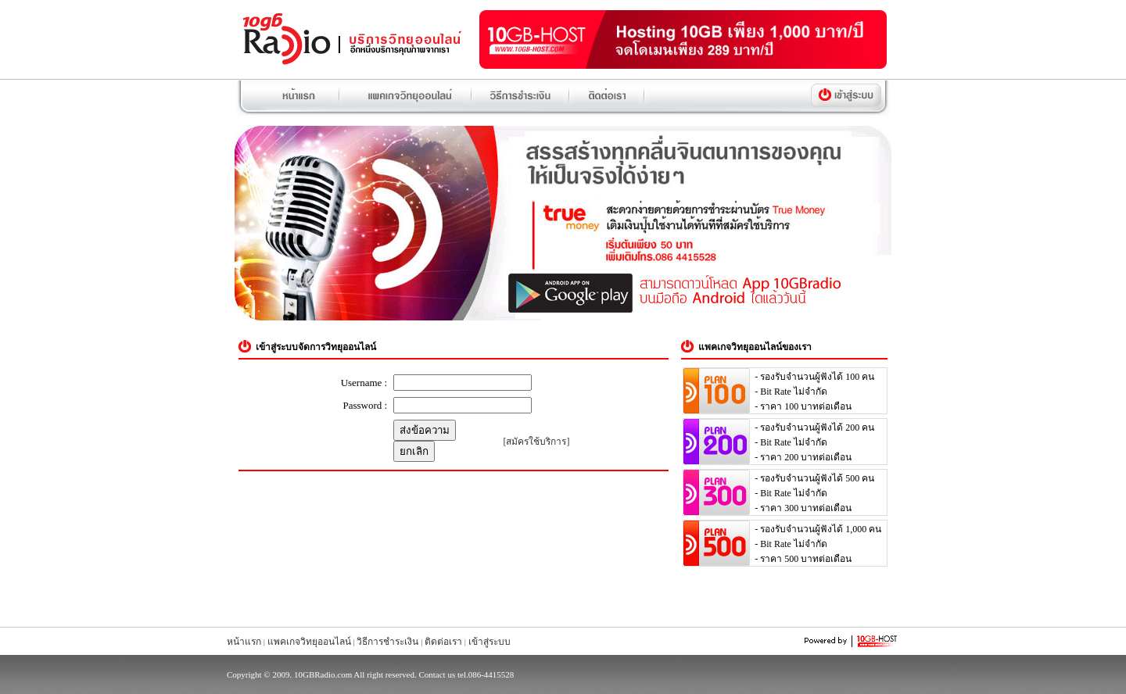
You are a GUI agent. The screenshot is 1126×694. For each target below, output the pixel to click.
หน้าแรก (244, 641)
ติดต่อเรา (443, 641)
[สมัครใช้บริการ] (537, 441)
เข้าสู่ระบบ (489, 641)
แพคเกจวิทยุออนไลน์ (309, 641)
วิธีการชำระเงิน (387, 641)
